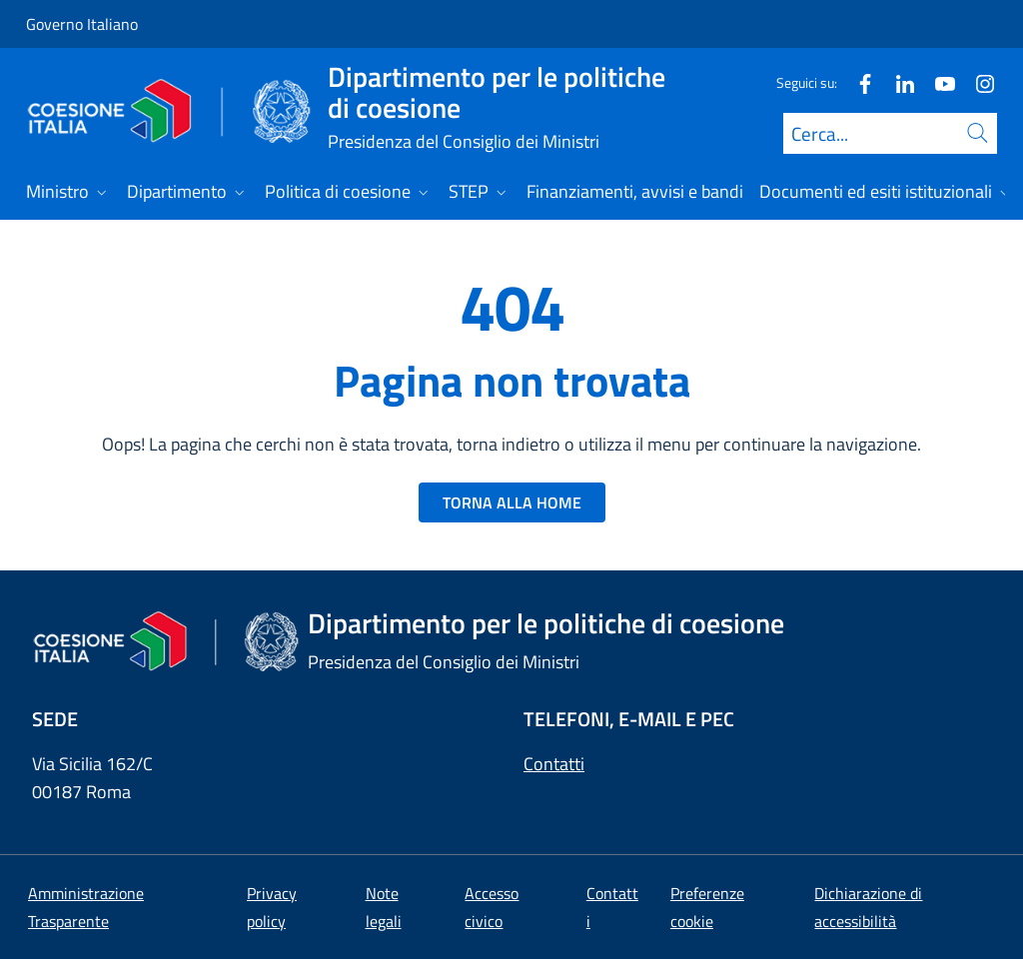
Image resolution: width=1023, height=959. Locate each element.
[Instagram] (977, 82)
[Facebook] (857, 82)
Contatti (553, 763)
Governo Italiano (82, 24)
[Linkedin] (897, 82)
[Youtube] (937, 82)
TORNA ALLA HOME (512, 502)
